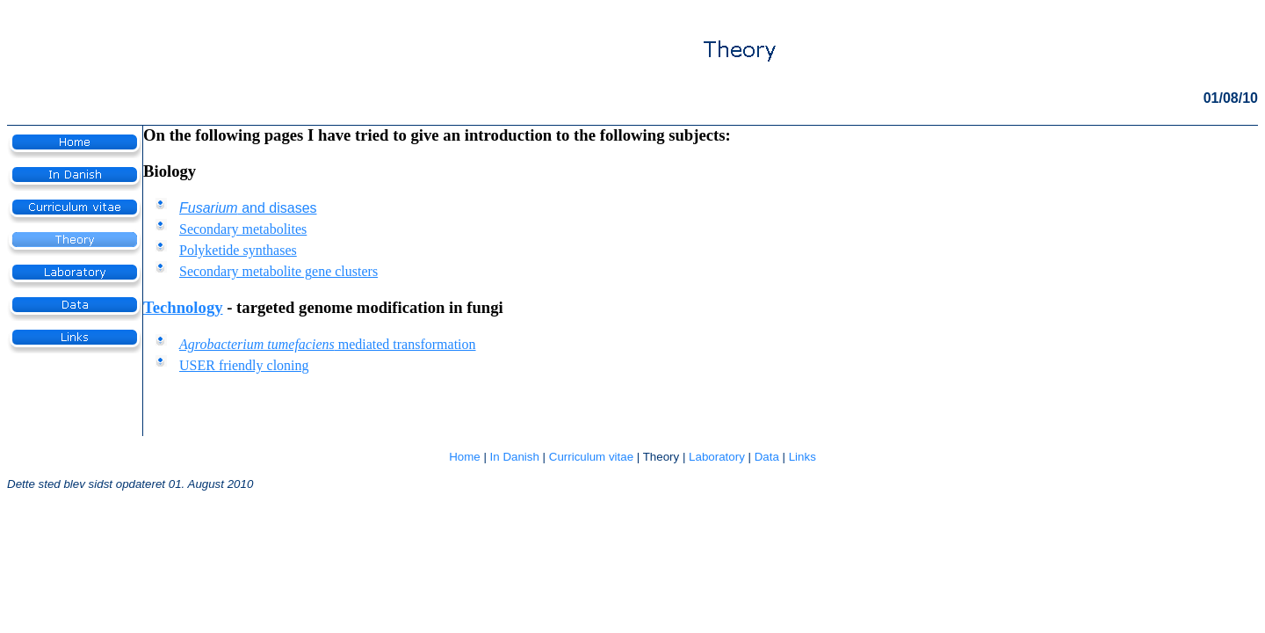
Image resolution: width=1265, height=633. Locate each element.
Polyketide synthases (238, 250)
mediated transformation (327, 344)
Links (802, 456)
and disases (248, 207)
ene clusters (345, 271)
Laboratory (717, 456)
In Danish (514, 456)
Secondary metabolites (243, 229)
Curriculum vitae (591, 456)
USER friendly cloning (244, 365)
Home (465, 456)
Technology (183, 307)
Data (767, 456)
